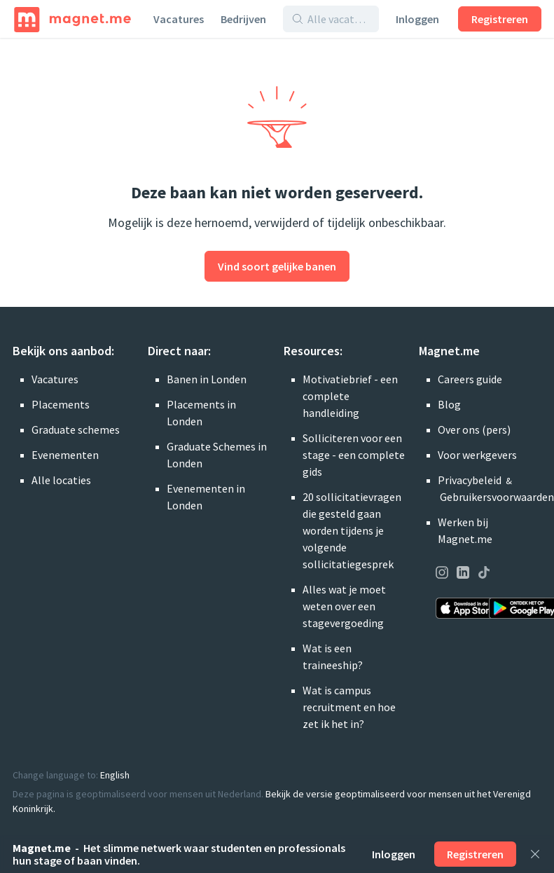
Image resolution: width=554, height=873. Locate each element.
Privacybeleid (469, 480)
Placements (61, 404)
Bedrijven (243, 19)
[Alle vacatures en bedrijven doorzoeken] (338, 19)
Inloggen (417, 19)
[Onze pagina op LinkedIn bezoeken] (463, 574)
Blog (449, 404)
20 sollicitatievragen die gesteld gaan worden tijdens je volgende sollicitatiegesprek (352, 530)
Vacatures (178, 19)
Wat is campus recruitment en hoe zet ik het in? (349, 707)
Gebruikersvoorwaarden (497, 497)
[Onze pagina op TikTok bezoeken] (484, 574)
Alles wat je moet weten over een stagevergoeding (344, 606)
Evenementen (65, 455)
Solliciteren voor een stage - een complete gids (354, 455)
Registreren (499, 19)
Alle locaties (61, 480)
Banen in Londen (207, 379)
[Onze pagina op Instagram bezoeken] (442, 574)
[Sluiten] (535, 854)
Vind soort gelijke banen (277, 266)
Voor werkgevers (477, 455)
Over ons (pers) (474, 429)
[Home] (72, 19)
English (115, 775)
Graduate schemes (76, 429)
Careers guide (470, 379)
